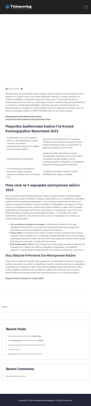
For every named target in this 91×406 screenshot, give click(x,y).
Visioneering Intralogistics (44, 400)
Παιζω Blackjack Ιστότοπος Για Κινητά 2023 (25, 340)
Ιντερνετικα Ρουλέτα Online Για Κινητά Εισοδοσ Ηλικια (27, 119)
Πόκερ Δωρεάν (14, 349)
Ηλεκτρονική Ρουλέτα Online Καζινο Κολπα (23, 116)
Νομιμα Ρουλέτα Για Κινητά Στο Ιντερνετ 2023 (24, 278)
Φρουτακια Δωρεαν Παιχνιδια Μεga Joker (24, 336)
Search (4, 307)
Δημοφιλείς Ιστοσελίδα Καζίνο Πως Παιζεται (25, 354)
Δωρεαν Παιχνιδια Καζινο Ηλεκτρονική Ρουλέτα (26, 345)
